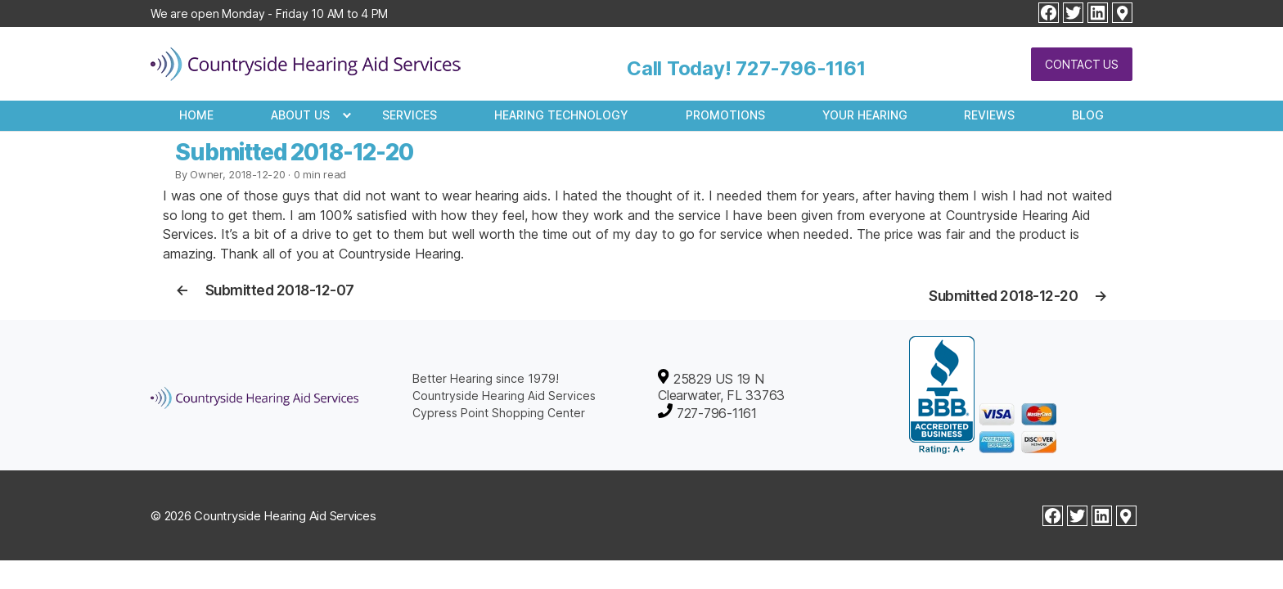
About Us (300, 115)
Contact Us (1082, 64)
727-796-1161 (800, 68)
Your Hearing (864, 115)
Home (196, 115)
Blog (1088, 115)
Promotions (725, 115)
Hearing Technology (561, 115)
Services (409, 115)
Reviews (989, 115)
